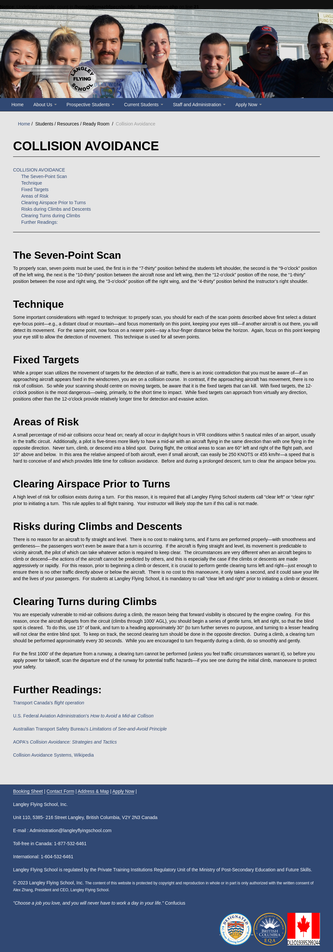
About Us (44, 104)
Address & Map (93, 791)
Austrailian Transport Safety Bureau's (90, 728)
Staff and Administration (199, 104)
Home (17, 104)
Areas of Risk (34, 196)
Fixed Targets (35, 189)
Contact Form (60, 791)
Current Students (143, 104)
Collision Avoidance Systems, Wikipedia (53, 755)
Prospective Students (90, 104)
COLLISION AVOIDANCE (39, 169)
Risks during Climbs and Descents (56, 209)
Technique (31, 183)
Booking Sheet (28, 791)
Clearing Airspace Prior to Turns (53, 202)
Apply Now (248, 104)
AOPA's (65, 742)
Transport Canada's (48, 702)
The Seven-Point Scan (44, 176)
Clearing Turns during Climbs (50, 215)
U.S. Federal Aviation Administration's (83, 715)
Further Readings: (39, 222)
